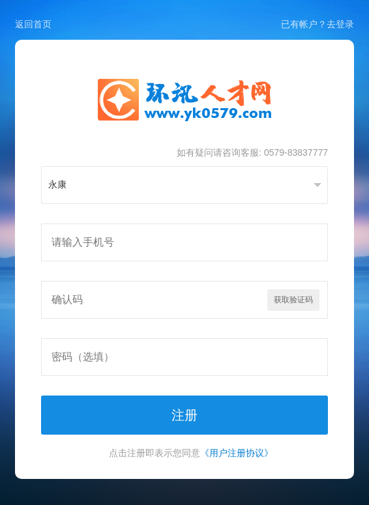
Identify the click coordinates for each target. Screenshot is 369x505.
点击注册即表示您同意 (191, 453)
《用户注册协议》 (236, 453)
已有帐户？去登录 (317, 24)
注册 (184, 415)
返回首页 (33, 24)
